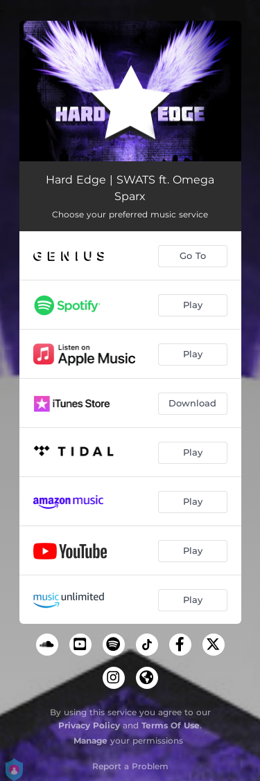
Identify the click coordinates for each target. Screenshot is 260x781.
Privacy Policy (89, 725)
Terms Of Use (170, 725)
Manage (90, 740)
